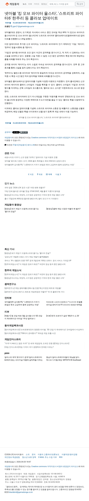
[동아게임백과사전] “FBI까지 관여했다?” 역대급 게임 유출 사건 (30, 333)
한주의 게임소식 (13, 270)
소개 (27, 454)
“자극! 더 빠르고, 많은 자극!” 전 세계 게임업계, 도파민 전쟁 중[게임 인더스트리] (37, 343)
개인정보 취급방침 (12, 457)
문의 (33, 454)
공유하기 (8, 132)
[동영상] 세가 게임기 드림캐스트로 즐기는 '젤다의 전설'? (28, 253)
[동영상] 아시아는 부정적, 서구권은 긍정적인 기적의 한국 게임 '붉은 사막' (34, 195)
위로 (40, 174)
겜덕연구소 (10, 284)
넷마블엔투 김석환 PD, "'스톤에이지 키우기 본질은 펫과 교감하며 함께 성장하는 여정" (39, 165)
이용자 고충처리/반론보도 (48, 454)
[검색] (61, 4)
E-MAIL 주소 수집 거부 (47, 457)
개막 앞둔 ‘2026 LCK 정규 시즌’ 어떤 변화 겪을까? (25, 188)
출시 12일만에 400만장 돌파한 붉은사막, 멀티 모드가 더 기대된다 (31, 199)
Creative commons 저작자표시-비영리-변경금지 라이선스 (54, 137)
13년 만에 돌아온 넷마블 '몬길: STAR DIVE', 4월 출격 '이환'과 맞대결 (32, 191)
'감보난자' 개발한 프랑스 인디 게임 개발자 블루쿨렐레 (27, 257)
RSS (60, 457)
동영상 (44, 4)
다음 (58, 174)
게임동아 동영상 (13, 204)
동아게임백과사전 (14, 325)
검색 (80, 4)
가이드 (36, 4)
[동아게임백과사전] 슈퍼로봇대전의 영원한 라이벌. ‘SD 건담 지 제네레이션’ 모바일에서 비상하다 (44, 330)
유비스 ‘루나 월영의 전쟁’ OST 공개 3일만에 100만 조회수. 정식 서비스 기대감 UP (38, 260)
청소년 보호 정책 (29, 457)
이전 (30, 174)
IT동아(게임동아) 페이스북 (24, 145)
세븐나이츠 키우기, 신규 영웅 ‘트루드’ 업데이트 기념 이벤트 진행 (31, 157)
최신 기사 (9, 249)
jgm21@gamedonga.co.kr (23, 26)
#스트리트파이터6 (19, 23)
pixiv (7, 353)
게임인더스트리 (13, 339)
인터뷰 (8, 298)
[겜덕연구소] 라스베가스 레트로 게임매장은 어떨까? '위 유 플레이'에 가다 (34, 292)
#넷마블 (8, 23)
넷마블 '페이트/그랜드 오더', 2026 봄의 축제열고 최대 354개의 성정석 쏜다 (35, 161)
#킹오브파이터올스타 (36, 23)
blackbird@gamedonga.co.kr (21, 492)
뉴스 (24, 4)
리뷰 (30, 4)
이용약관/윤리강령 (69, 454)
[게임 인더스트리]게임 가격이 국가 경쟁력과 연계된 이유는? (29, 347)
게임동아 (8, 137)
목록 (49, 174)
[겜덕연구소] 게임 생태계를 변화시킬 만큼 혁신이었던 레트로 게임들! (33, 288)
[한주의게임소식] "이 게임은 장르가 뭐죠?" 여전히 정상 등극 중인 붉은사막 (35, 264)
